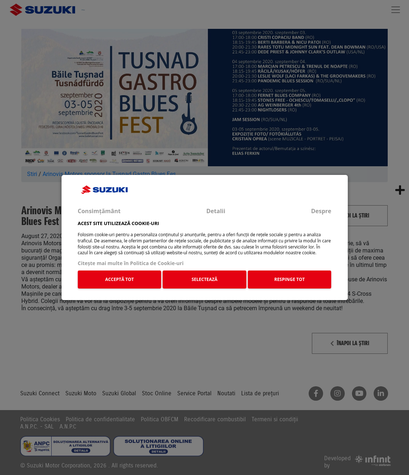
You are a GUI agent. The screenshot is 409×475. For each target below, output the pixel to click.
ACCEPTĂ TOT (119, 279)
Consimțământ (99, 211)
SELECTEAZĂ (205, 279)
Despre (321, 211)
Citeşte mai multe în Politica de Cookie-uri (130, 263)
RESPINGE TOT (289, 279)
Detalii (215, 211)
